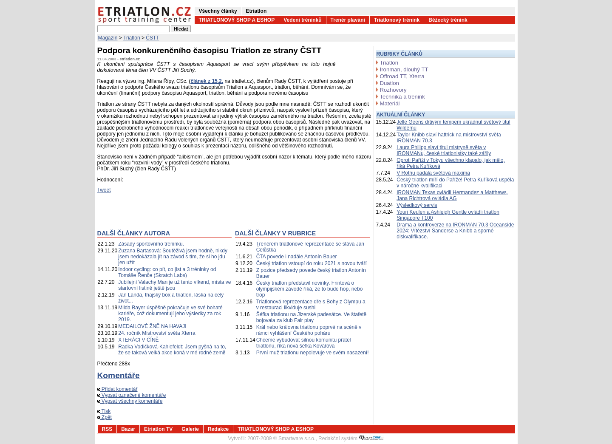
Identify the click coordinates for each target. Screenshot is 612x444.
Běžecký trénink (447, 20)
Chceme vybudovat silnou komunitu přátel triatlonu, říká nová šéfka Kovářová (303, 343)
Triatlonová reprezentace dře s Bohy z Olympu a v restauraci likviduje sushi (311, 305)
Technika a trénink (402, 96)
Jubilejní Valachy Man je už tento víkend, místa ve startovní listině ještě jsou (174, 285)
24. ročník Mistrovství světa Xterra (156, 333)
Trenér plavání (348, 20)
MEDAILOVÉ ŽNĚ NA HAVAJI (152, 326)
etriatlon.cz (130, 59)
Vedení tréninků (302, 20)
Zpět (104, 417)
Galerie (190, 429)
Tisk (104, 411)
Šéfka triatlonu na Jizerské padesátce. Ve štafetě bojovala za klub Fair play (311, 317)
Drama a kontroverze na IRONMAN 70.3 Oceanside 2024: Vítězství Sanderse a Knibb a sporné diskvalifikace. (455, 231)
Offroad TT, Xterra (402, 76)
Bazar (128, 429)
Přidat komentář (117, 389)
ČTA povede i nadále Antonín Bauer (296, 257)
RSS (107, 429)
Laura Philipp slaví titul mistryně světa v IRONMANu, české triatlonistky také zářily (444, 150)
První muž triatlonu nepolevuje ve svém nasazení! (312, 353)
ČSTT (152, 38)
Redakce (218, 429)
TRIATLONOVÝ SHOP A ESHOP (237, 20)
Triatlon (131, 38)
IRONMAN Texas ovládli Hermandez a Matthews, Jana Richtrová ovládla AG (452, 195)
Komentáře (118, 375)
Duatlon (389, 83)
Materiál (390, 103)
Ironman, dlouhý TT (404, 69)
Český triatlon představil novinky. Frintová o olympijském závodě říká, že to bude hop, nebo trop (309, 289)
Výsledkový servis (417, 205)
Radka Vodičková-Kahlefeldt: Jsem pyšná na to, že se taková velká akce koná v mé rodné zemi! (172, 350)
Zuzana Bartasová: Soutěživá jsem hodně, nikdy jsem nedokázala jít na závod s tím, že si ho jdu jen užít (172, 257)
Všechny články (218, 11)
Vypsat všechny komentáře (130, 401)
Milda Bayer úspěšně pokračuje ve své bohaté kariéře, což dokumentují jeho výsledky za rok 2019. (170, 313)
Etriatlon (256, 11)
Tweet (104, 190)
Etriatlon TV (158, 429)
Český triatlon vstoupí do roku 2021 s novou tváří (311, 263)
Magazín (108, 38)
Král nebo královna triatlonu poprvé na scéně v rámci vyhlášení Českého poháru (308, 330)
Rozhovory (393, 90)
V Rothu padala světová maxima (433, 173)
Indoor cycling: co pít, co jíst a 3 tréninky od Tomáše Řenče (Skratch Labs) (167, 272)
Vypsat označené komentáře (131, 395)
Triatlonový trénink (396, 20)
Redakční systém (351, 438)
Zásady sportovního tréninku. (151, 244)
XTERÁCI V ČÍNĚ (138, 340)
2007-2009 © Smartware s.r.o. (281, 438)
